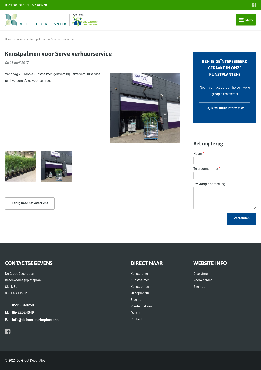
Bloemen (136, 300)
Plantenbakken (141, 306)
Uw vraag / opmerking (209, 184)
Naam (198, 154)
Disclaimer (201, 274)
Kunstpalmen (140, 280)
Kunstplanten (140, 274)
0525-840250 (38, 5)
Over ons (136, 313)
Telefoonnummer (206, 169)
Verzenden (242, 218)
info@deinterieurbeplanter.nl (36, 320)
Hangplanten (139, 293)
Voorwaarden (202, 280)
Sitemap (199, 287)
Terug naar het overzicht (30, 203)
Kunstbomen (139, 287)
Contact (136, 319)
